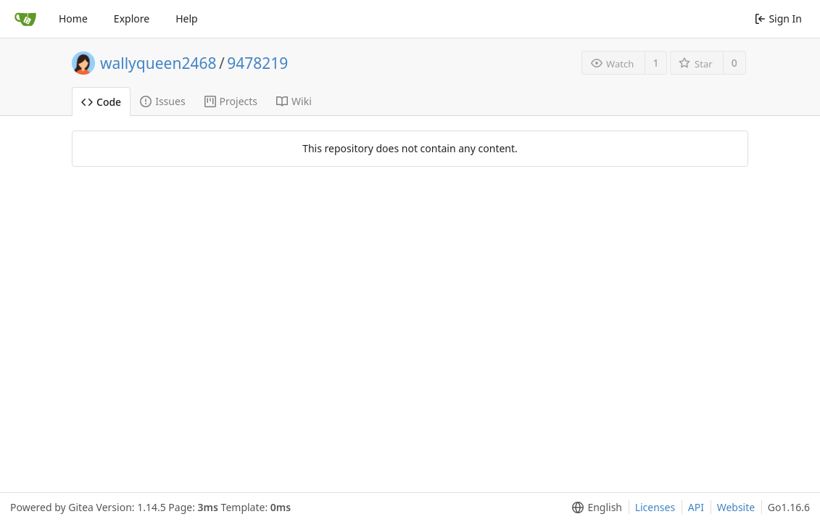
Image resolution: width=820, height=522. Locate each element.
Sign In (778, 18)
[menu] (594, 507)
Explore (131, 18)
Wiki (294, 101)
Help (186, 18)
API (696, 507)
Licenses (655, 507)
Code (101, 102)
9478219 (257, 63)
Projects (230, 101)
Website (736, 507)
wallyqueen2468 (158, 63)
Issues (162, 101)
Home (73, 18)
